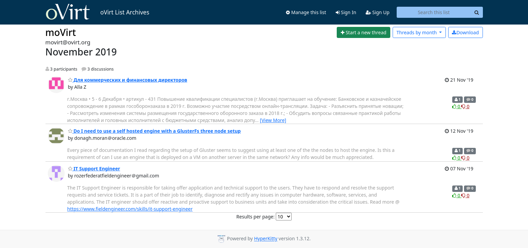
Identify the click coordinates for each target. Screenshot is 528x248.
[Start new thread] (363, 32)
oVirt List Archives (97, 12)
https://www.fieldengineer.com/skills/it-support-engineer (130, 209)
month (417, 32)
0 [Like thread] (456, 106)
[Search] (477, 12)
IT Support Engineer (94, 168)
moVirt (60, 32)
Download (465, 32)
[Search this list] (434, 12)
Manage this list (306, 12)
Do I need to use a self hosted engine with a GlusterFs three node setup (154, 131)
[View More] (273, 120)
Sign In (346, 12)
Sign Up (378, 12)
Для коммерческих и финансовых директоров (127, 80)
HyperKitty (265, 239)
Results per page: (255, 216)
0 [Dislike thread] (465, 106)
